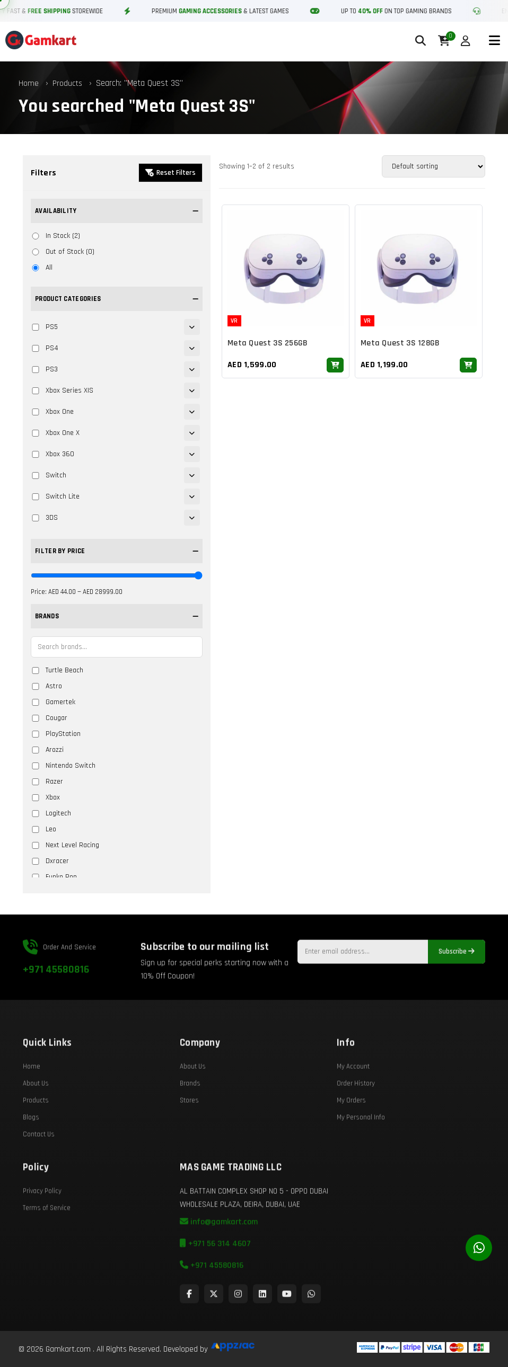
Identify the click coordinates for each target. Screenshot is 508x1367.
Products (67, 83)
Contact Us (39, 1158)
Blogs (31, 1141)
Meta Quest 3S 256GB (267, 344)
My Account (353, 1090)
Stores (189, 1124)
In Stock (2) (55, 236)
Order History (356, 1107)
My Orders (351, 1124)
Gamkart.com (68, 1349)
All (41, 267)
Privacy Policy (42, 1215)
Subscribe (457, 975)
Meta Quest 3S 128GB (400, 344)
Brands (190, 1107)
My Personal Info (361, 1141)
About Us (36, 1107)
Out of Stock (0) (62, 251)
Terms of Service (47, 1232)
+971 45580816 (56, 993)
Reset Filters (170, 172)
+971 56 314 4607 (215, 1267)
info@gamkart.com (219, 1245)
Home (29, 83)
